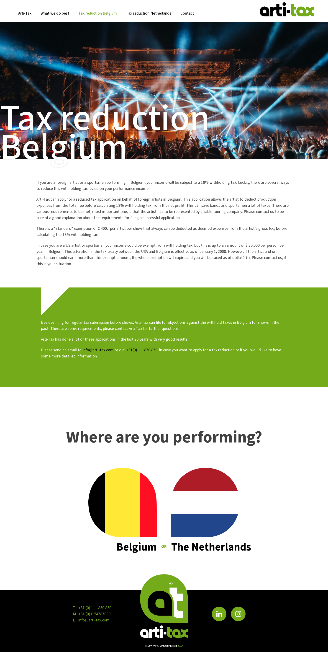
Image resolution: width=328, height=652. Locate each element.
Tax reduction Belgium (97, 13)
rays (180, 646)
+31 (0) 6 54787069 (94, 614)
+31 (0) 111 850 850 (94, 608)
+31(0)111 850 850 (141, 350)
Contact (187, 13)
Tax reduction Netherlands (148, 13)
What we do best (55, 13)
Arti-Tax (24, 13)
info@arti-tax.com (98, 350)
